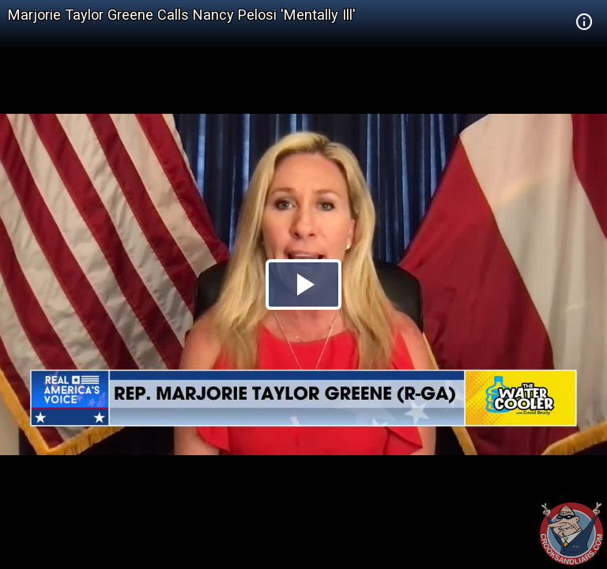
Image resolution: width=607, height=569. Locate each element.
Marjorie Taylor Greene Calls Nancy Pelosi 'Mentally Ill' (182, 14)
